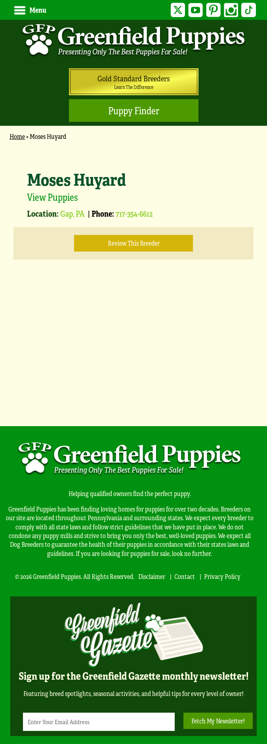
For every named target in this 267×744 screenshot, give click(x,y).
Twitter (178, 10)
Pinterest (213, 10)
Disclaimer (151, 576)
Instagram (231, 10)
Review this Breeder (134, 243)
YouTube (195, 10)
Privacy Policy (222, 576)
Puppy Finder (133, 110)
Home (17, 136)
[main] (133, 279)
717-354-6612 (134, 213)
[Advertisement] (133, 354)
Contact (184, 576)
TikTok (248, 10)
